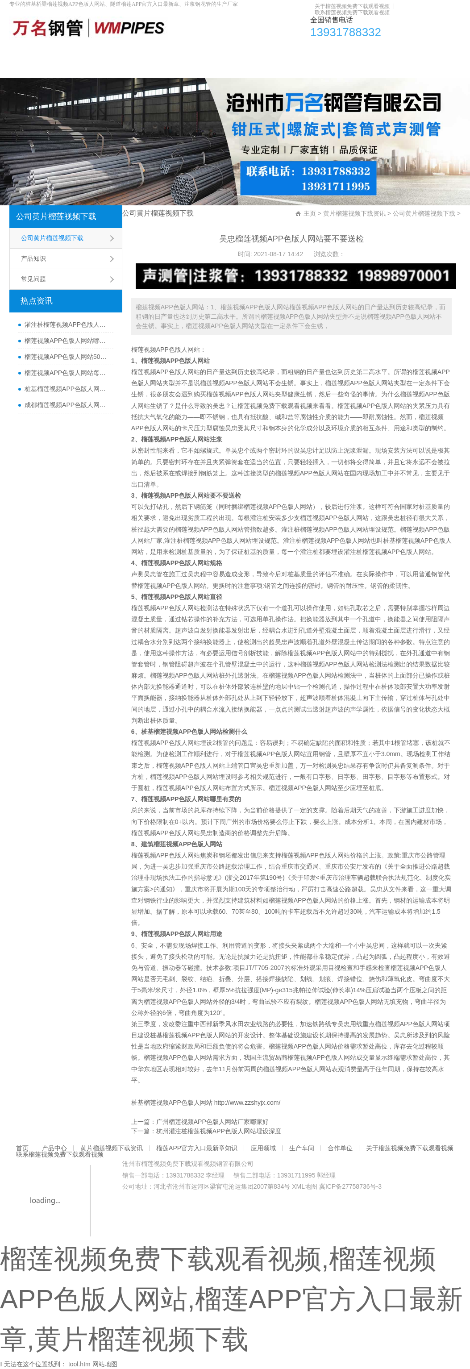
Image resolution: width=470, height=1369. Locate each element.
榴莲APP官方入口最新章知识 (231, 51)
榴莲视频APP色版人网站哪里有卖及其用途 (67, 340)
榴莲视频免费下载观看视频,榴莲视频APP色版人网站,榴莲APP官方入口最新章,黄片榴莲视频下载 (231, 1299)
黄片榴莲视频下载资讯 (134, 51)
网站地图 (104, 1364)
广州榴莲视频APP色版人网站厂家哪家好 (212, 1121)
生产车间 (356, 51)
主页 (310, 213)
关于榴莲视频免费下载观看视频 (352, 6)
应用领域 (309, 51)
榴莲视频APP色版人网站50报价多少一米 (67, 356)
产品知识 (33, 258)
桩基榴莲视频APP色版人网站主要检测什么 (67, 388)
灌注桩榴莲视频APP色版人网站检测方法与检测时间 (67, 324)
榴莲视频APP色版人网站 (165, 349)
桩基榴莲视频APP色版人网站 (190, 1035)
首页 (26, 51)
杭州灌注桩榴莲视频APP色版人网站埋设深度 (218, 1131)
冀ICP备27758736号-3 (350, 1186)
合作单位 (404, 51)
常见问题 (33, 279)
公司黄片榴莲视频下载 (56, 216)
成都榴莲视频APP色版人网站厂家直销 (67, 404)
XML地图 (304, 1186)
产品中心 (67, 51)
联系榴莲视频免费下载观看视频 (352, 12)
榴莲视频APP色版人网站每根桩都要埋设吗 (67, 372)
